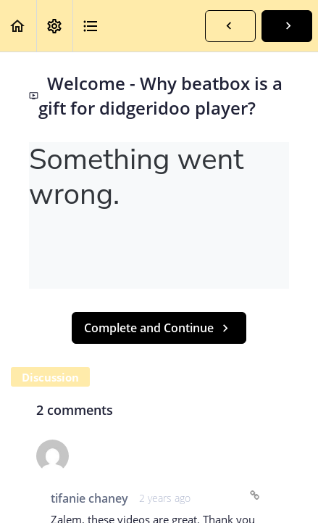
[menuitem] (54, 26)
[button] (18, 26)
